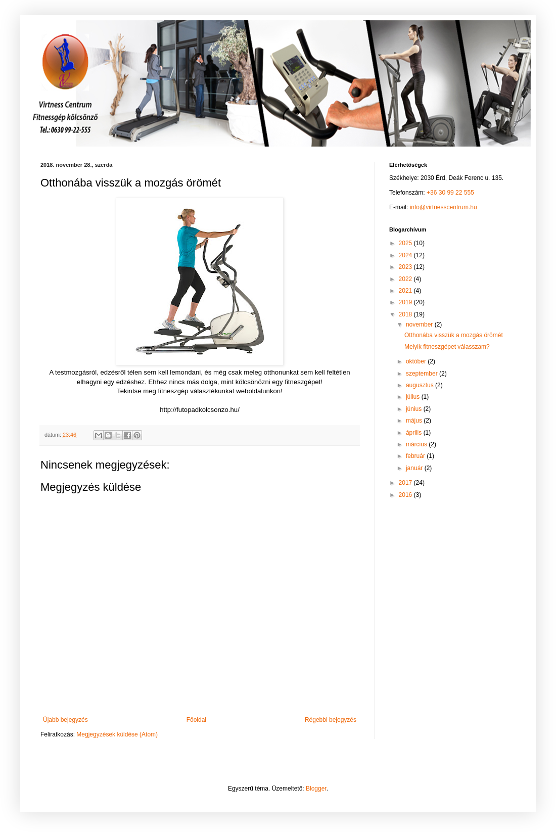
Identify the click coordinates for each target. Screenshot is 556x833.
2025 (406, 243)
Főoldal (196, 719)
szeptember (422, 373)
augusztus (420, 385)
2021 (406, 290)
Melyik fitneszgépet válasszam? (447, 346)
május (415, 420)
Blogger (316, 788)
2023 (406, 266)
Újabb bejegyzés (65, 719)
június (415, 408)
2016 (406, 494)
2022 (406, 279)
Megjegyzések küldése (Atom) (117, 734)
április (415, 432)
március (417, 444)
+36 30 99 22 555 (450, 192)
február (416, 455)
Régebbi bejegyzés (330, 719)
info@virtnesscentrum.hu (443, 207)
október (417, 361)
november (420, 324)
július (414, 396)
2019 (406, 302)
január (415, 468)
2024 (406, 255)
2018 (406, 314)
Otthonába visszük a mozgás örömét (453, 335)
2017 (406, 482)
